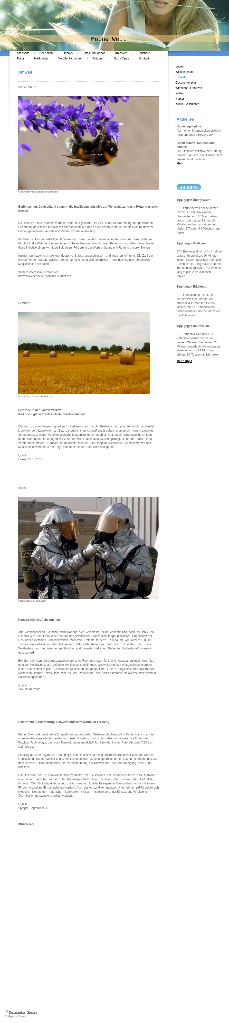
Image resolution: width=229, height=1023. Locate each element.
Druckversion (15, 1012)
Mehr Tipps (184, 361)
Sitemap (32, 1012)
